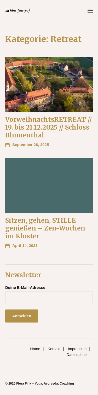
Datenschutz (77, 355)
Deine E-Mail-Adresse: (26, 287)
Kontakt (54, 349)
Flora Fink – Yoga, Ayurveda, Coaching (45, 383)
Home (35, 349)
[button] (90, 10)
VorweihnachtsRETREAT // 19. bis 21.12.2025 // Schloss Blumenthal (48, 127)
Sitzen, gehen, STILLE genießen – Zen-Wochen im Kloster (45, 228)
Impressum (77, 349)
